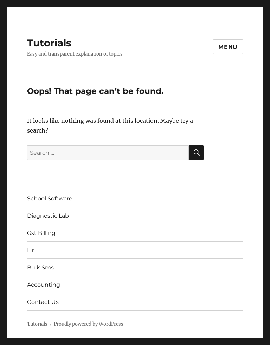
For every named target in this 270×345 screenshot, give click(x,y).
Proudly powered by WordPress (88, 324)
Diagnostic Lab (48, 215)
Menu (228, 47)
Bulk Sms (40, 267)
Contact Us (43, 302)
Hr (30, 250)
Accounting (43, 284)
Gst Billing (41, 233)
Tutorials (49, 43)
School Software (49, 198)
